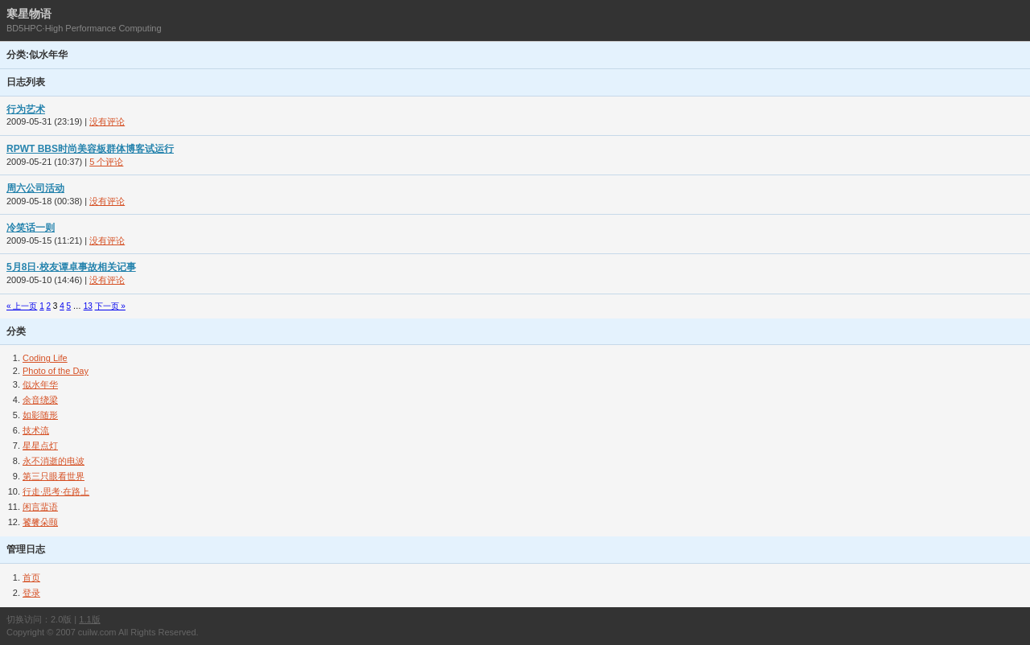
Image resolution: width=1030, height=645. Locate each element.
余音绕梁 (40, 400)
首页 (31, 577)
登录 (31, 593)
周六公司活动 (35, 188)
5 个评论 (106, 161)
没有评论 (107, 121)
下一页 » (110, 306)
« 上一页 (21, 306)
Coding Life (45, 358)
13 (88, 306)
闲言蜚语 (40, 506)
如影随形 (40, 415)
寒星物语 (29, 13)
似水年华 (40, 384)
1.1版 (89, 619)
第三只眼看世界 (53, 476)
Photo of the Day (56, 371)
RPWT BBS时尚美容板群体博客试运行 (90, 148)
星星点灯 (40, 445)
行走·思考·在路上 (56, 491)
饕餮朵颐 (40, 522)
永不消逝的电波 (53, 461)
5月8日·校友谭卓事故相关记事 (71, 267)
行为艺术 (25, 109)
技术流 (36, 430)
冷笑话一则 (30, 227)
